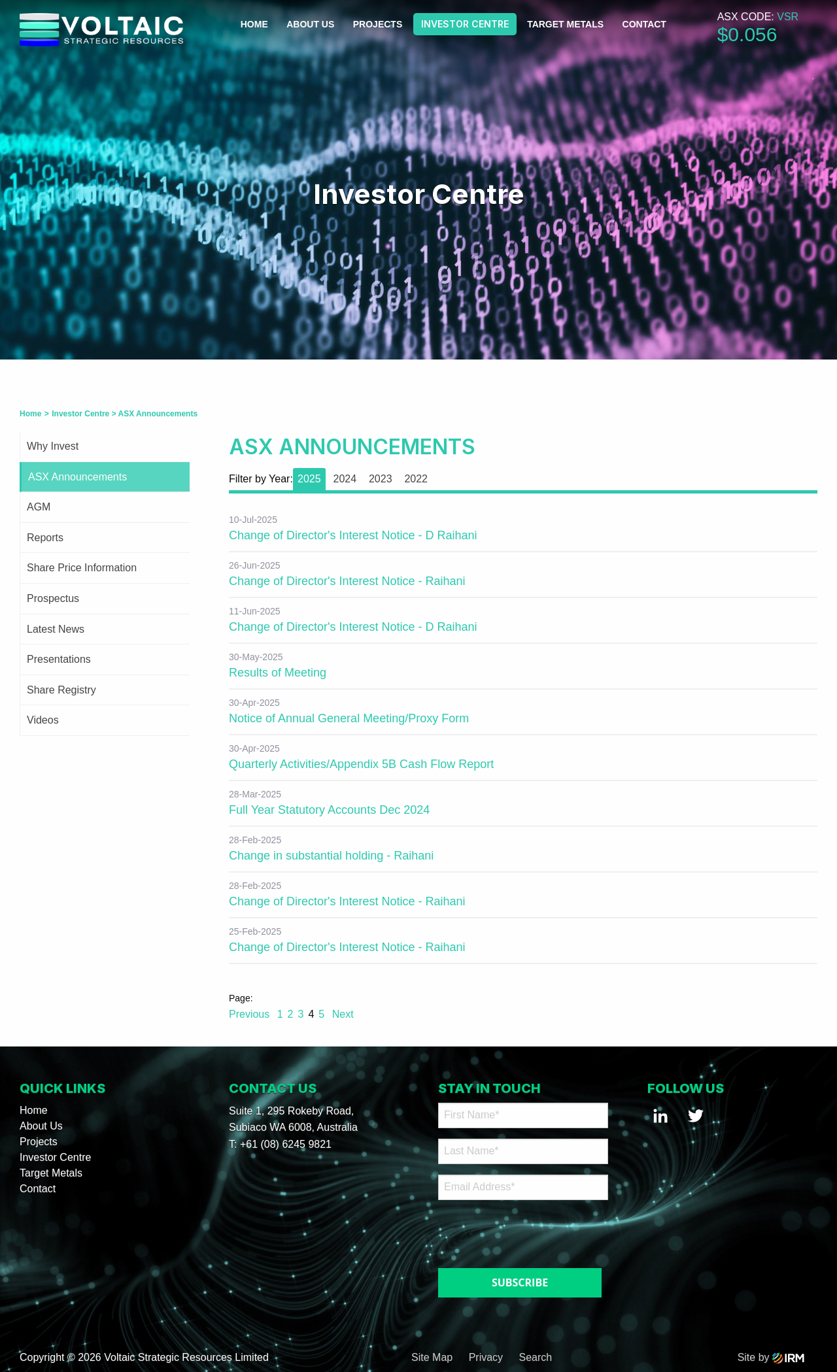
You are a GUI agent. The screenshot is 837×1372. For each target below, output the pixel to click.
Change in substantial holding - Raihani (331, 855)
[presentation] (517, 1231)
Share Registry (61, 689)
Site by (771, 1357)
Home (254, 24)
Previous (251, 1014)
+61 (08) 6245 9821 (286, 1144)
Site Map (432, 1357)
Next (341, 1014)
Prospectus (53, 598)
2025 (309, 478)
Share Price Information (82, 567)
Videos (43, 720)
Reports (45, 537)
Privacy (486, 1357)
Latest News (55, 629)
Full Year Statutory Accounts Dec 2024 (329, 809)
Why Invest (52, 446)
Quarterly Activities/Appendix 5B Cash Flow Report (361, 764)
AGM (38, 506)
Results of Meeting (277, 672)
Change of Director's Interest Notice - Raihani (347, 581)
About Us (310, 24)
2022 (416, 478)
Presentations (59, 659)
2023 (380, 478)
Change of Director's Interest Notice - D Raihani (353, 535)
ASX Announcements (77, 476)
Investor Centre (465, 23)
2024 (344, 478)
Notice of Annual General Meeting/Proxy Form (349, 718)
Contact (644, 24)
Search (536, 1357)
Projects (377, 24)
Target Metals (565, 24)
